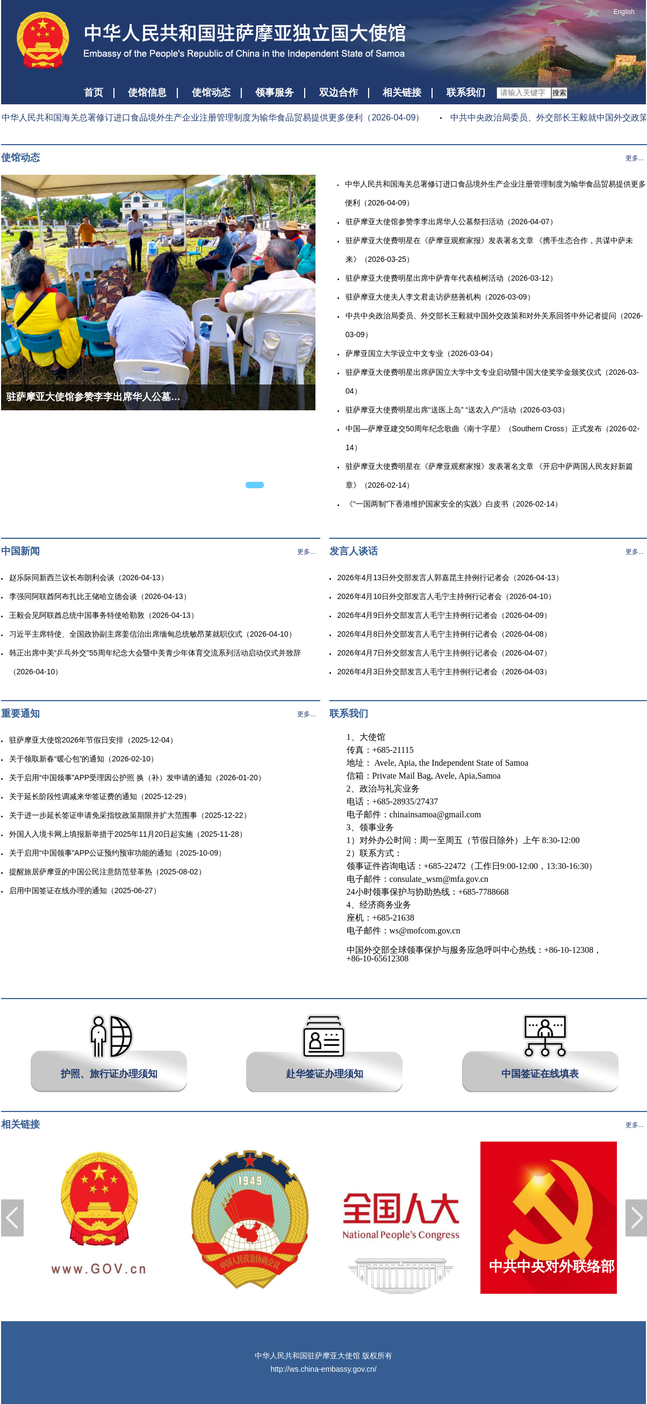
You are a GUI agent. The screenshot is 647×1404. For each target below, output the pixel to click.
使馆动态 (211, 92)
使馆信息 (147, 92)
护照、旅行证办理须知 (109, 1073)
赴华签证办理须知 (324, 1073)
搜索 (559, 93)
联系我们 (466, 92)
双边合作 (338, 92)
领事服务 (274, 92)
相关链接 (402, 92)
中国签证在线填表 (540, 1073)
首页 (93, 92)
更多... (635, 158)
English (624, 12)
